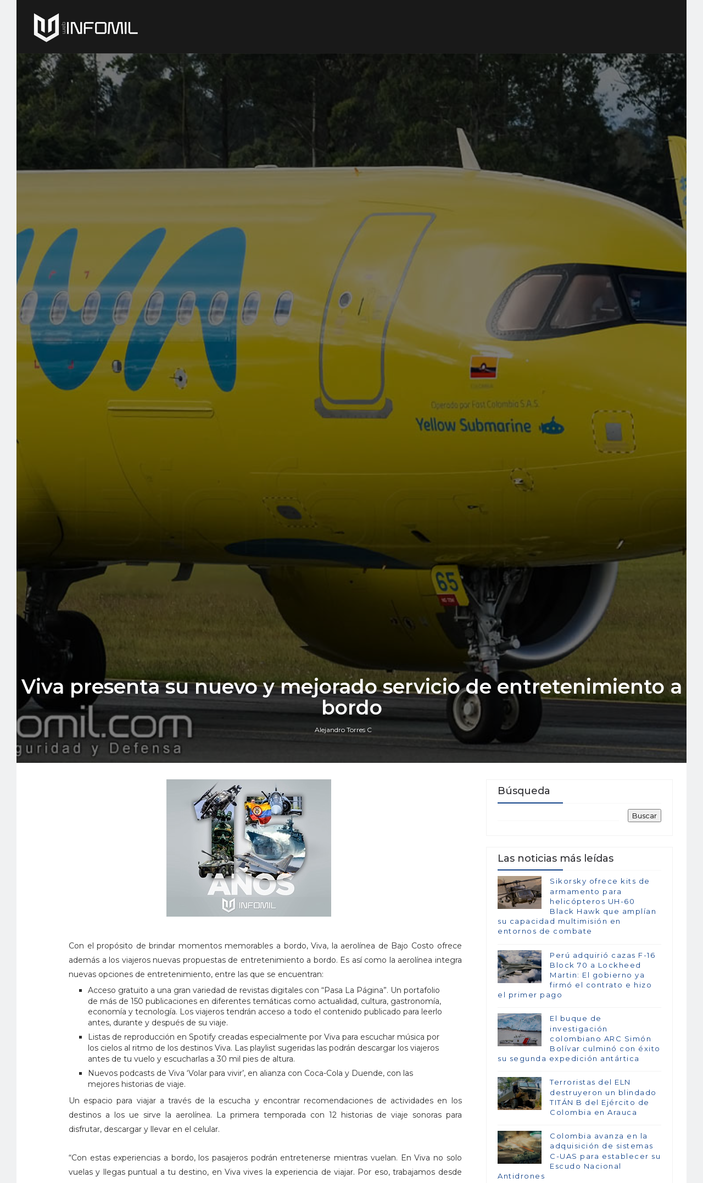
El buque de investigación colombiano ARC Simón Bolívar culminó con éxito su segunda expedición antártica (579, 1038)
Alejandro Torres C (343, 730)
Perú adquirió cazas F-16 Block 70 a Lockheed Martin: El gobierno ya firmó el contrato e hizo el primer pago (576, 975)
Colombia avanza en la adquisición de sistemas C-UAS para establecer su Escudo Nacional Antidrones (579, 1155)
